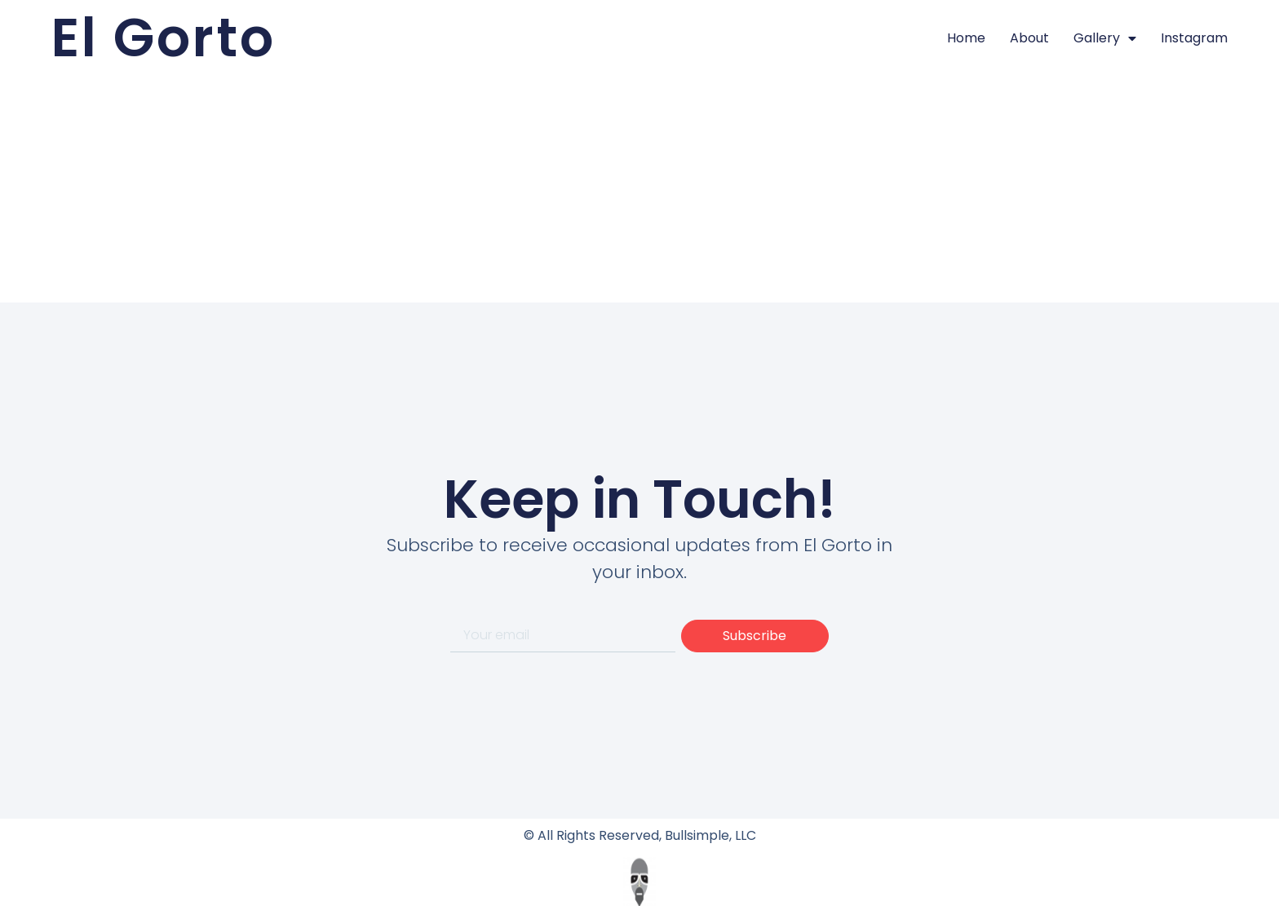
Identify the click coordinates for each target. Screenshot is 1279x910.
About (1029, 38)
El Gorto (163, 38)
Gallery (1104, 38)
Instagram (1194, 38)
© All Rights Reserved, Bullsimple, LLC (640, 835)
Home (966, 38)
